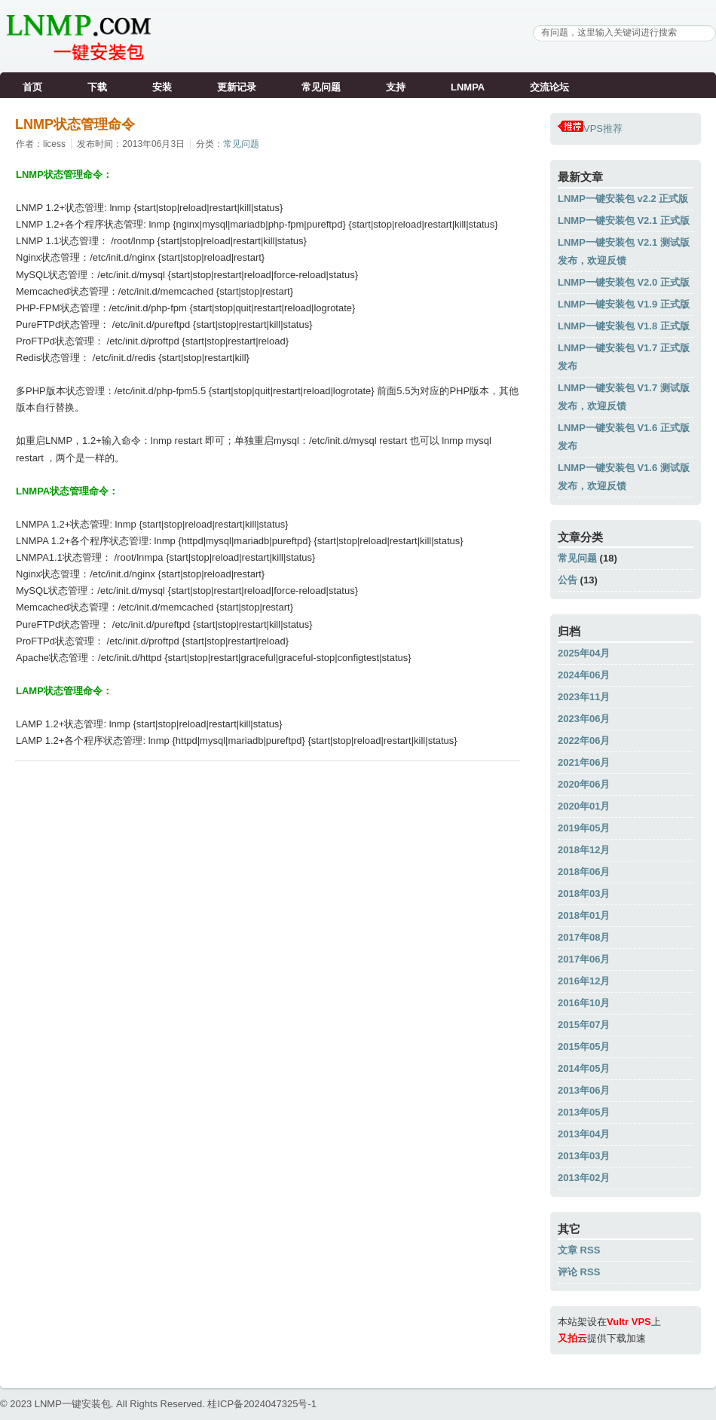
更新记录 (236, 87)
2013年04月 (584, 1134)
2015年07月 (584, 1024)
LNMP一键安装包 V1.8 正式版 (624, 326)
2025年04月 (584, 653)
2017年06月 (584, 959)
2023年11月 (584, 696)
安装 (162, 87)
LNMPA (468, 87)
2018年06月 (584, 871)
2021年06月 (584, 762)
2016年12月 (584, 981)
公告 (567, 580)
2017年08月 (584, 937)
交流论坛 (549, 87)
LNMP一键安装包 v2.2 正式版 (623, 198)
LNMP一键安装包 (73, 1403)
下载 (97, 87)
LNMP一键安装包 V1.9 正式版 (624, 304)
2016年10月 (584, 1002)
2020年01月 (584, 806)
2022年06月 (584, 740)
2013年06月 (584, 1090)
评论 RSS (579, 1272)
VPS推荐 (590, 128)
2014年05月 (584, 1068)
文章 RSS (579, 1250)
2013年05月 (584, 1112)
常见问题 (321, 87)
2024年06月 (584, 675)
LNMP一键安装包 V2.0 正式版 (624, 282)
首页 (32, 87)
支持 (395, 87)
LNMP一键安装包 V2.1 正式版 (624, 220)
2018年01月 (584, 915)
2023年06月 (584, 718)
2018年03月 (584, 893)
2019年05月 (584, 828)
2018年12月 (584, 849)
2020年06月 (584, 784)
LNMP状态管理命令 (75, 124)
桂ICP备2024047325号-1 (262, 1403)
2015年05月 (584, 1046)
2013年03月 (584, 1155)
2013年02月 (584, 1177)
